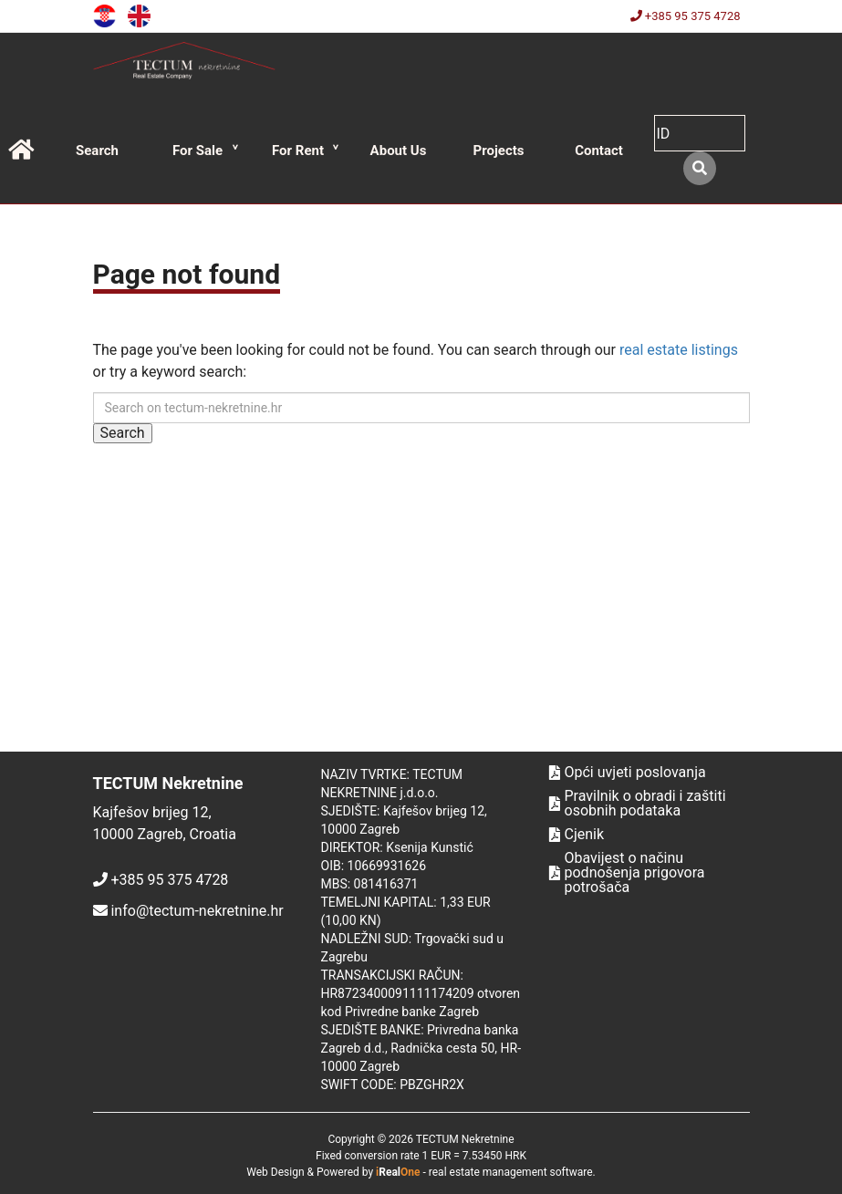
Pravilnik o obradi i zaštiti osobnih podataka (637, 803)
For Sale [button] (197, 150)
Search (97, 150)
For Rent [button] (298, 150)
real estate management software (511, 1172)
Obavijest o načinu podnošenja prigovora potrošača (627, 873)
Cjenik (577, 834)
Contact (599, 150)
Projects (498, 150)
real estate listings (678, 349)
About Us (398, 150)
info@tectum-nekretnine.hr (196, 910)
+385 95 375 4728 (685, 16)
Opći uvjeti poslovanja (627, 772)
